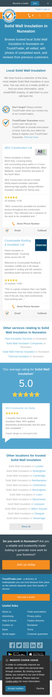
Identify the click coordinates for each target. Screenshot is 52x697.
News (5, 629)
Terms (30, 629)
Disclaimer (32, 625)
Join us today (26, 564)
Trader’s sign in (42, 9)
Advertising (7, 616)
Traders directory (35, 620)
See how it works (26, 597)
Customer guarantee (37, 634)
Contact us (7, 625)
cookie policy (12, 681)
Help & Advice (9, 620)
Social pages (8, 634)
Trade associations (36, 612)
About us (6, 612)
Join (34, 3)
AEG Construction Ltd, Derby (20, 408)
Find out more (31, 137)
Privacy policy (34, 616)
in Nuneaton (26, 338)
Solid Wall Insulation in (26, 466)
